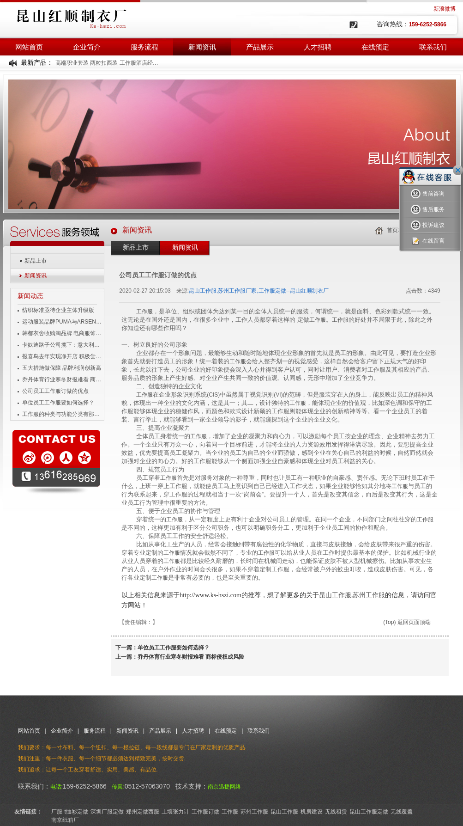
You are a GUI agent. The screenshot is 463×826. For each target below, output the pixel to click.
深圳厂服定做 (107, 811)
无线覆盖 (402, 811)
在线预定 (375, 47)
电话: (56, 786)
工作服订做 (205, 811)
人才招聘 (317, 47)
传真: (118, 786)
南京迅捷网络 (224, 786)
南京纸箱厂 (65, 820)
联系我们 (433, 47)
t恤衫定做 (76, 811)
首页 (392, 230)
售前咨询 (428, 194)
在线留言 (428, 241)
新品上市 (35, 260)
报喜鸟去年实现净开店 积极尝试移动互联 (62, 356)
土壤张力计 (175, 811)
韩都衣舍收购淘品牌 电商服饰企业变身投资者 (62, 333)
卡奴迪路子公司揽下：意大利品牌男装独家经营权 (62, 345)
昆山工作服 (335, 595)
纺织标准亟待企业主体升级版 (58, 310)
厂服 (56, 811)
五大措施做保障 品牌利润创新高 (61, 368)
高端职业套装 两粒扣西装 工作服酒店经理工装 (107, 63)
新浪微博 (444, 9)
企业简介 (87, 47)
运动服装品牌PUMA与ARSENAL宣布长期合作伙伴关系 (62, 321)
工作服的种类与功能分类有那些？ (62, 414)
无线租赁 (336, 811)
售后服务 (428, 209)
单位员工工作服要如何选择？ (58, 402)
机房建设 (312, 811)
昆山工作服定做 (368, 811)
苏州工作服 (369, 595)
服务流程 (144, 47)
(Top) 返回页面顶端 (407, 622)
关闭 (458, 170)
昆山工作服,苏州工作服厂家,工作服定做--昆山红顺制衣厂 (259, 291)
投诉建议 (428, 225)
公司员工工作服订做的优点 (55, 391)
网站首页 (29, 47)
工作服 (144, 311)
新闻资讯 (202, 47)
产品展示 (260, 47)
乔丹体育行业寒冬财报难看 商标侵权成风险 (62, 379)
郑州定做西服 (142, 811)
